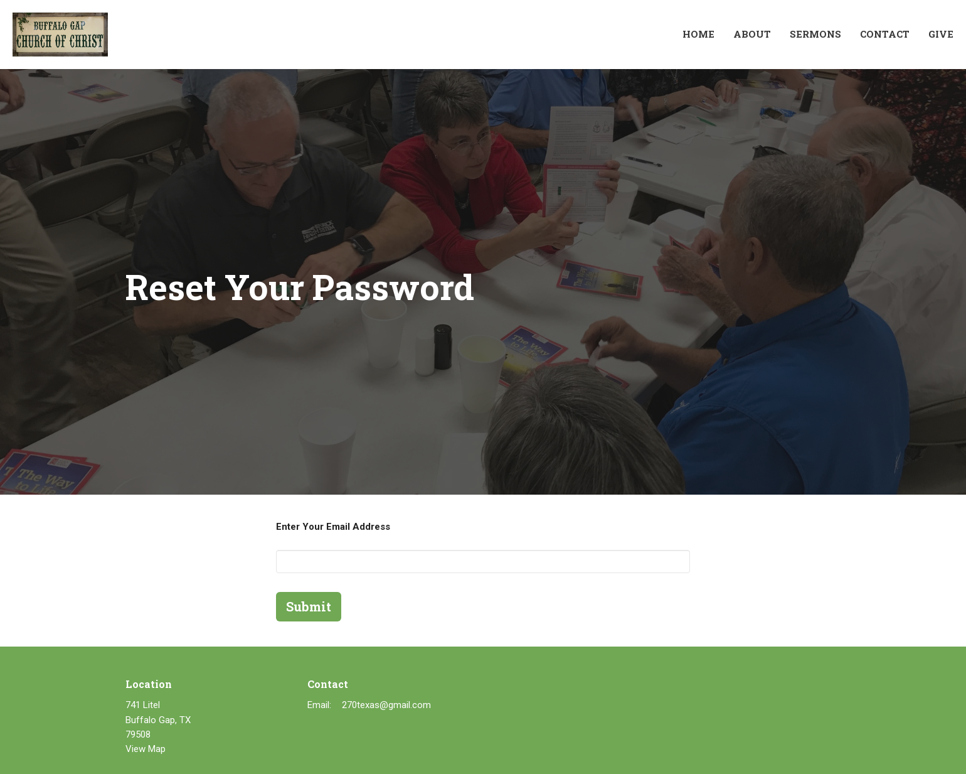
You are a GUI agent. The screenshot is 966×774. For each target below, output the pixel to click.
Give (940, 34)
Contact (885, 34)
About (752, 34)
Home (698, 34)
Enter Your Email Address (333, 526)
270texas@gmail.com (386, 705)
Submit (308, 606)
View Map (145, 749)
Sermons (815, 34)
